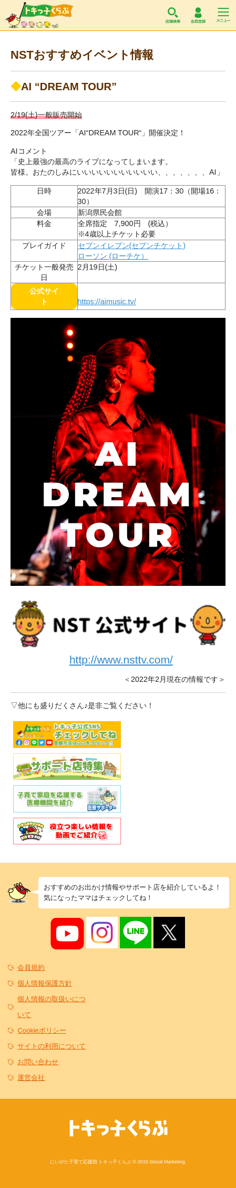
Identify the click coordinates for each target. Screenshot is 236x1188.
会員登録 (198, 15)
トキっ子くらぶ (39, 15)
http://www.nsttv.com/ (121, 660)
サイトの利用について (51, 1046)
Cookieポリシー (41, 1030)
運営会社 (31, 1078)
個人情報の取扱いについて (51, 1007)
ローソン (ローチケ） (113, 256)
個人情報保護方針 (44, 983)
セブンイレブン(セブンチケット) (132, 245)
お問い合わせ (37, 1062)
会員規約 (31, 967)
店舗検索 (173, 15)
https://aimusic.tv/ (107, 301)
